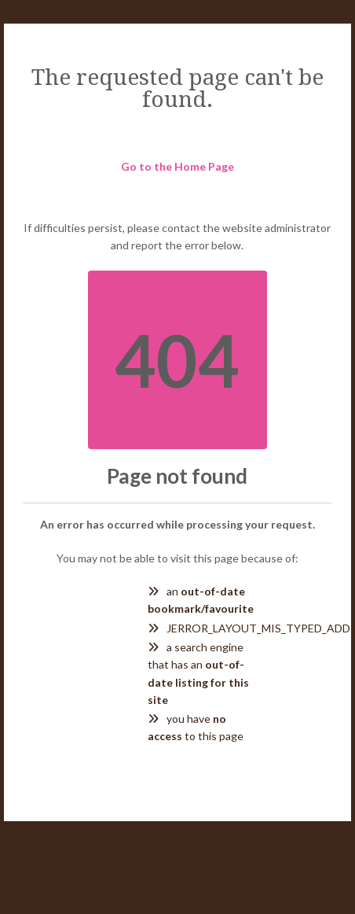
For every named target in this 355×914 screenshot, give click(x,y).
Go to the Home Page (177, 166)
